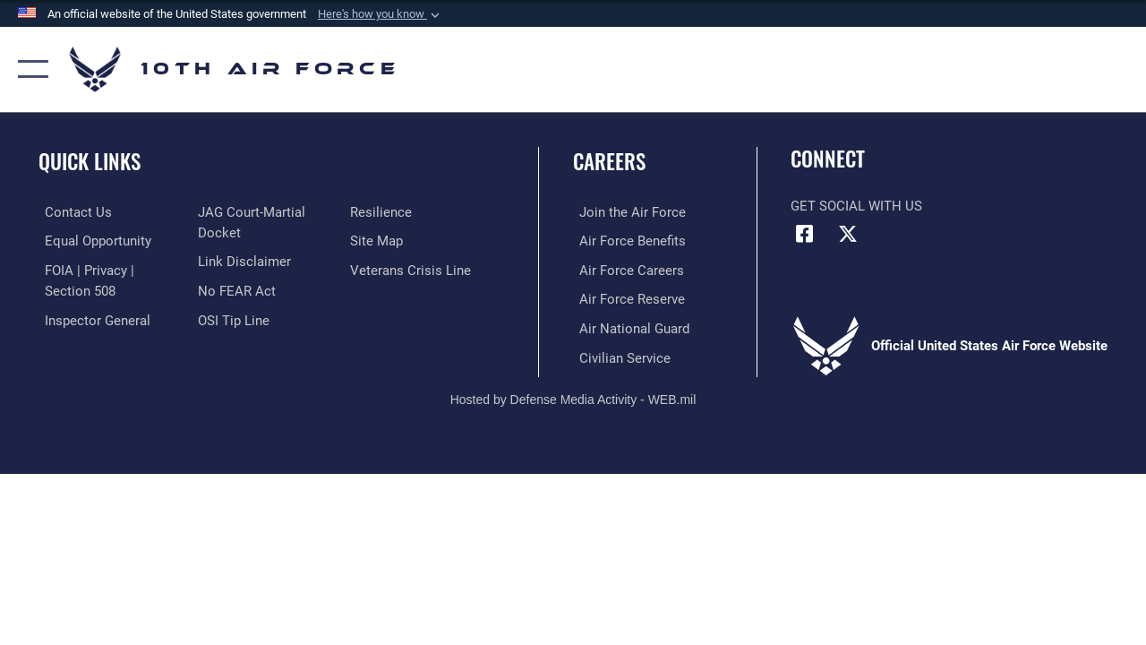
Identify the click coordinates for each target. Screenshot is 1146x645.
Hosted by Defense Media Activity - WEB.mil (573, 396)
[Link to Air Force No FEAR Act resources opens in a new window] (234, 289)
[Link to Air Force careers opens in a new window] (625, 270)
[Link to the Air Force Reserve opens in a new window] (626, 298)
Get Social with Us (856, 206)
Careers (609, 161)
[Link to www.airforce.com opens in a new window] (626, 212)
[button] (380, 14)
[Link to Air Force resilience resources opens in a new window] (383, 212)
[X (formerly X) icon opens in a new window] (847, 233)
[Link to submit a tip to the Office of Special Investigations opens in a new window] (231, 318)
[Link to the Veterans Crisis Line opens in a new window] (412, 270)
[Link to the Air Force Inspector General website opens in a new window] (91, 318)
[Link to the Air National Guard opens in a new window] (628, 326)
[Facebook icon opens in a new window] (804, 233)
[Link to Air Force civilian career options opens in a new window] (618, 355)
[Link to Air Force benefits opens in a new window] (626, 241)
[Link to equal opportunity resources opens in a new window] (91, 241)
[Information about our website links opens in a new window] (241, 261)
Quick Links (89, 161)
